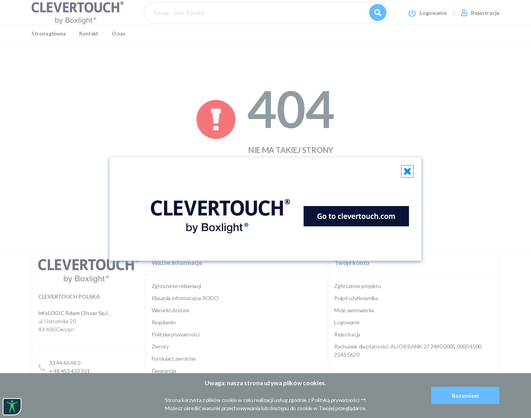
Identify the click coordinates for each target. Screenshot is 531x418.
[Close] (407, 171)
